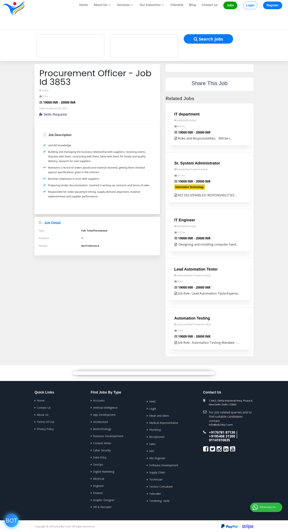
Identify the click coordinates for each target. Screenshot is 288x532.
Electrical (98, 477)
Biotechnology (102, 428)
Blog (192, 5)
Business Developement (108, 435)
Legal (152, 408)
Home (83, 5)
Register (272, 5)
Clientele (176, 5)
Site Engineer (157, 457)
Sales (152, 443)
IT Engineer (184, 220)
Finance (98, 491)
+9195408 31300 (222, 435)
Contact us (210, 5)
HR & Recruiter (102, 505)
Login (250, 5)
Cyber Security (102, 449)
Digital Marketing (103, 470)
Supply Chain (157, 471)
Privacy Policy (45, 428)
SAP (151, 450)
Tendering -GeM (159, 499)
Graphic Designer (103, 498)
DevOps (98, 463)
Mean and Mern (159, 415)
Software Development (163, 464)
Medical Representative (163, 422)
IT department (187, 114)
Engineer (98, 484)
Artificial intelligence (105, 407)
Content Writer (102, 442)
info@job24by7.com (220, 424)
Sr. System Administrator (197, 163)
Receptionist (157, 436)
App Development (104, 414)
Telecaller (155, 492)
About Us (42, 414)
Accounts (99, 400)
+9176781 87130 (222, 431)
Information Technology (189, 186)
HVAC (152, 401)
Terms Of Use (45, 421)
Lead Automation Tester (196, 269)
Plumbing (155, 429)
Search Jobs (208, 38)
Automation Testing (192, 318)
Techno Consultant (161, 485)
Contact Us (44, 407)
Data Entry (99, 456)
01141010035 (219, 439)
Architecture (100, 421)
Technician (155, 478)
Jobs (230, 5)
